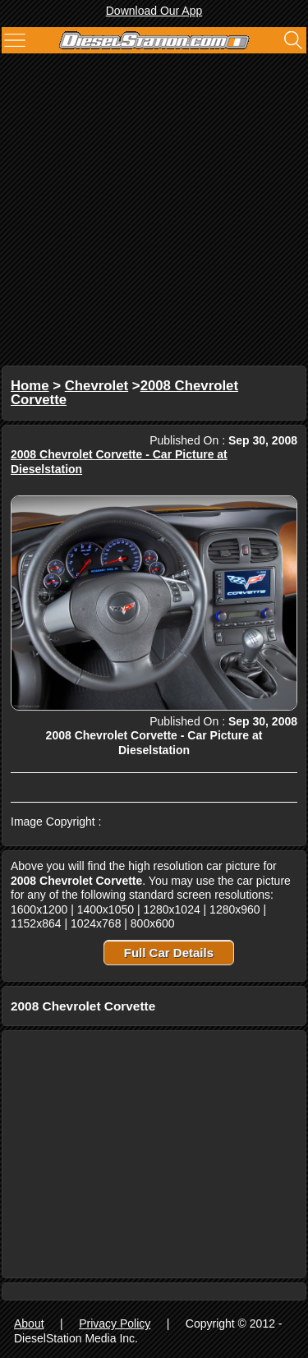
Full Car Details (169, 953)
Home (30, 386)
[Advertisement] (154, 212)
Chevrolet (96, 386)
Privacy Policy (114, 1323)
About (29, 1323)
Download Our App (154, 10)
